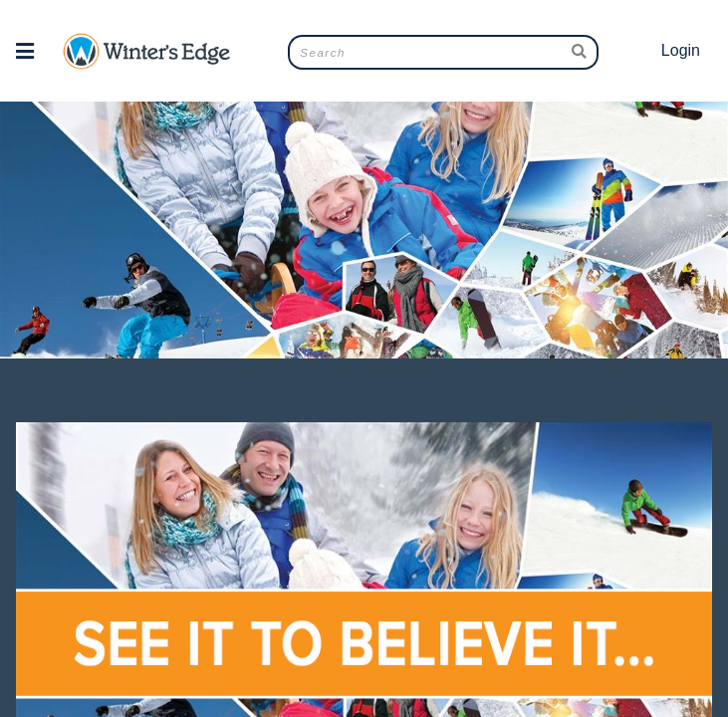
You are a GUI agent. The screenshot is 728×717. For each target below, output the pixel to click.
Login (680, 50)
